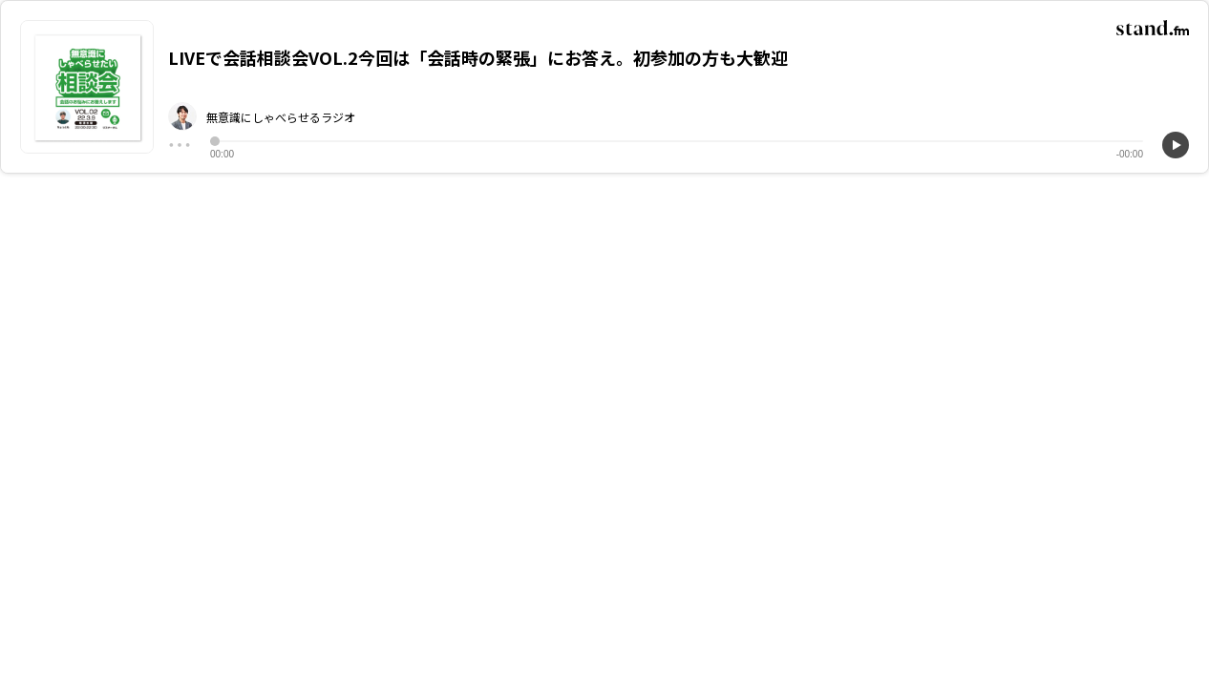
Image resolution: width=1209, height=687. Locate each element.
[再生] (1175, 145)
